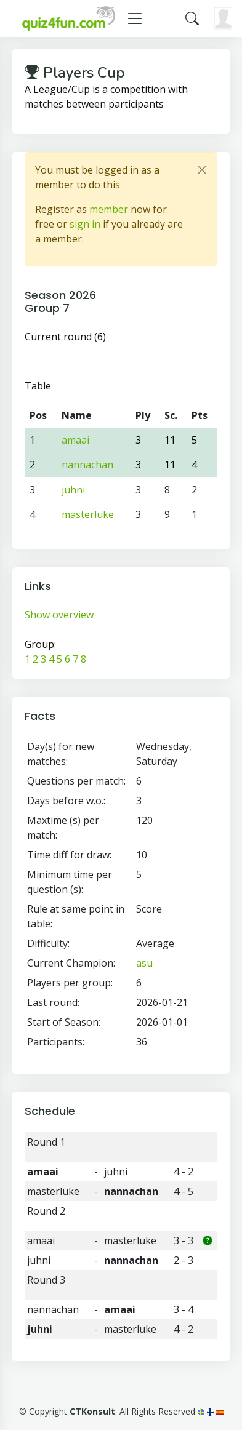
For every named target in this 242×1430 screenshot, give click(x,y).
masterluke (88, 514)
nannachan (87, 464)
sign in (85, 224)
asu (144, 963)
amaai (75, 440)
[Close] (202, 170)
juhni (73, 490)
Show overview (59, 614)
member (108, 209)
